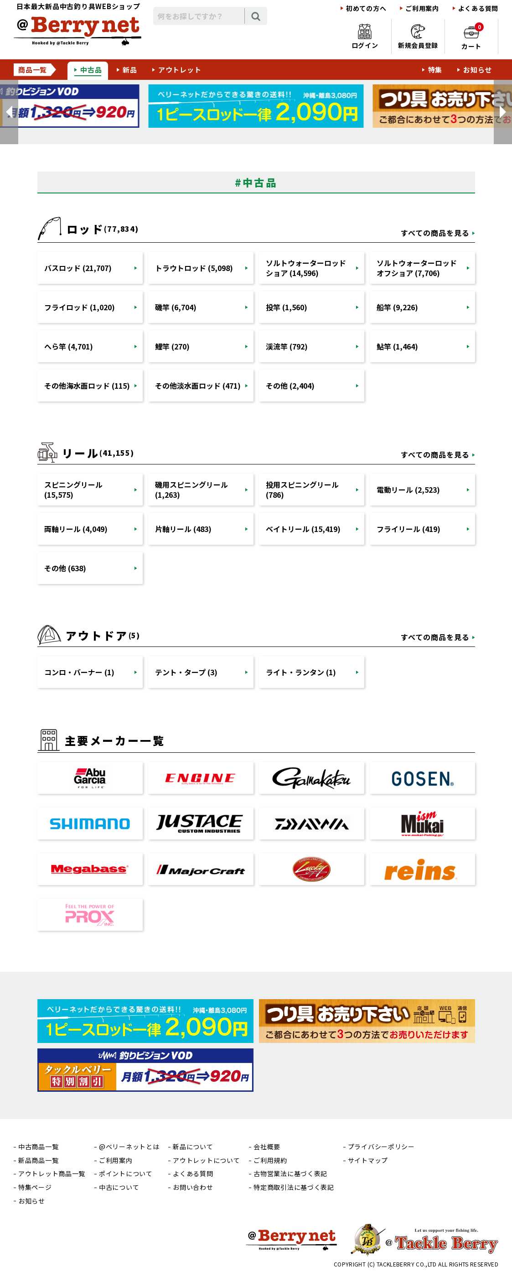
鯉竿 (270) (172, 346)
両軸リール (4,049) (76, 528)
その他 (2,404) (290, 385)
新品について (193, 1146)
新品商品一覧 (38, 1160)
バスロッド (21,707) (78, 267)
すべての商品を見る (435, 232)
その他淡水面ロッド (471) (198, 385)
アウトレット (180, 69)
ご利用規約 (270, 1160)
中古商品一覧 (38, 1146)
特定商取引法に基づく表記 (293, 1187)
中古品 (91, 69)
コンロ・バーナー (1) (79, 672)
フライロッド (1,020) (79, 307)
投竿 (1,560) (286, 307)
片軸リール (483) (183, 528)
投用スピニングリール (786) (302, 489)
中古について (119, 1187)
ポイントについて (126, 1173)
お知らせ (477, 69)
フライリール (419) (408, 528)
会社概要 (266, 1146)
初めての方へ (366, 8)
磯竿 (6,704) (176, 307)
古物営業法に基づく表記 (290, 1173)
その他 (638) (65, 568)
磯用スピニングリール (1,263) (191, 489)
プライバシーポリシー (381, 1146)
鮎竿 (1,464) (397, 346)
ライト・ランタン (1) (301, 672)
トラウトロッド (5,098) (194, 267)
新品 (130, 69)
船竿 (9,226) (397, 307)
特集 (435, 69)
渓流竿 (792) (287, 346)
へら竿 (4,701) (68, 346)
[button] (9, 112)
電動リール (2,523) (408, 489)
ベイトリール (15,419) (303, 528)
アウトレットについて (206, 1160)
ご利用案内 (422, 8)
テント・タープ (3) (186, 672)
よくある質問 (478, 8)
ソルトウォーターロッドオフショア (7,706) (417, 267)
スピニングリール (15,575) (73, 489)
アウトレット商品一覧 (51, 1173)
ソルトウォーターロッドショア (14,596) (306, 267)
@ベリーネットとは (129, 1146)
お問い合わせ (193, 1187)
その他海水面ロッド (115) (87, 385)
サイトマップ (368, 1160)
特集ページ (35, 1187)
